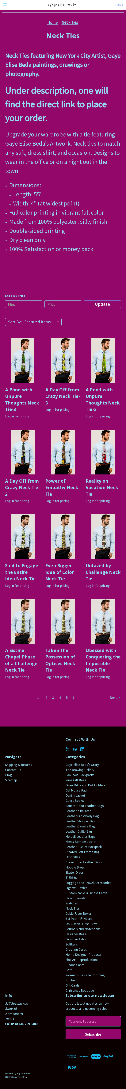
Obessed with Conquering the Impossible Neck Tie (103, 660)
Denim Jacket (75, 795)
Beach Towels (75, 898)
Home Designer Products (83, 954)
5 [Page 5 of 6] (67, 697)
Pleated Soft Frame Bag (83, 852)
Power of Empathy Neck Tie (61, 487)
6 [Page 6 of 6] (73, 697)
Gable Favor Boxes (79, 913)
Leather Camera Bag (80, 826)
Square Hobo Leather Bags (85, 805)
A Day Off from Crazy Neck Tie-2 (22, 487)
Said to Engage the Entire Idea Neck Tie (21, 572)
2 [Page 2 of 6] (46, 697)
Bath (69, 970)
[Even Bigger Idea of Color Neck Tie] (63, 536)
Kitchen (71, 980)
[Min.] (23, 304)
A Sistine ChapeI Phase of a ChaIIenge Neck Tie (21, 660)
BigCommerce (23, 1073)
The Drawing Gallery (80, 770)
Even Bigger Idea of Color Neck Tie (59, 572)
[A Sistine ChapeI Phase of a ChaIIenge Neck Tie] (23, 621)
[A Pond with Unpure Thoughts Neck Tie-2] (103, 360)
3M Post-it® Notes (79, 918)
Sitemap (11, 780)
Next (115, 697)
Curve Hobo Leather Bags (84, 862)
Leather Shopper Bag (80, 821)
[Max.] (62, 304)
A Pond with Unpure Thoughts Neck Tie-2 (103, 399)
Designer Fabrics (77, 939)
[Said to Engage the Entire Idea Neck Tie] (23, 536)
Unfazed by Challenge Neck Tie (103, 572)
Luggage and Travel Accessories (88, 882)
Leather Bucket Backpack (84, 847)
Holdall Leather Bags (80, 836)
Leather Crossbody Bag (82, 816)
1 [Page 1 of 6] (38, 697)
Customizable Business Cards (86, 893)
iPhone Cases (75, 965)
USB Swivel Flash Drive (81, 924)
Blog (8, 775)
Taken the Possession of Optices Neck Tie (60, 660)
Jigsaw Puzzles (76, 888)
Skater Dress (75, 872)
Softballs (72, 944)
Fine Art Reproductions (82, 959)
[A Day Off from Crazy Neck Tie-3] (63, 360)
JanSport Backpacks (80, 775)
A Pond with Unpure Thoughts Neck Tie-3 (22, 399)
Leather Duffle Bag (79, 831)
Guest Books (75, 800)
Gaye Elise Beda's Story (82, 764)
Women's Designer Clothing (85, 975)
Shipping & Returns (18, 764)
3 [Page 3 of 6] (53, 697)
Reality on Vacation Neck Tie (102, 487)
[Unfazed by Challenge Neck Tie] (103, 536)
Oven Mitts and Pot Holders (85, 785)
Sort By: (15, 321)
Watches (72, 903)
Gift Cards (72, 985)
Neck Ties (73, 908)
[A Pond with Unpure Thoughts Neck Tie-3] (23, 360)
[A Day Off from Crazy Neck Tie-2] (23, 452)
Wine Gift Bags (76, 780)
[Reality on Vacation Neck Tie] (103, 452)
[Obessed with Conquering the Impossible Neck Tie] (103, 621)
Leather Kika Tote (78, 811)
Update (102, 304)
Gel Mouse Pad (76, 790)
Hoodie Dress (75, 867)
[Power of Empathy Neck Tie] (63, 452)
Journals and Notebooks (83, 929)
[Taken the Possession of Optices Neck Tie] (63, 621)
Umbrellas (73, 857)
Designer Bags (76, 934)
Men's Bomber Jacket (81, 841)
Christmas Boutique (80, 990)
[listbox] (42, 322)
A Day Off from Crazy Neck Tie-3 (62, 396)
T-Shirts (71, 877)
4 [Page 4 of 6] (60, 697)
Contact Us (13, 770)
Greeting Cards (76, 949)
